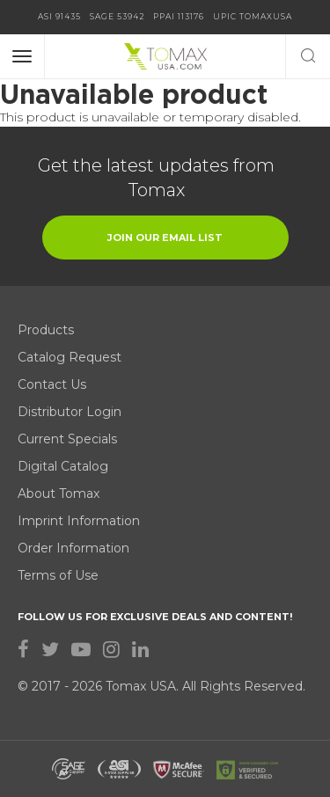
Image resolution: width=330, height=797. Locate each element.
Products (46, 330)
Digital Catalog (63, 466)
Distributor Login (69, 412)
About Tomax (58, 493)
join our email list (165, 237)
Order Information (73, 548)
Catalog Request (69, 357)
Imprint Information (79, 521)
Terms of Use (58, 575)
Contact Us (52, 384)
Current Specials (67, 439)
